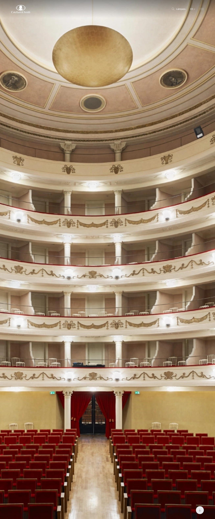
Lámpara (178, 9)
